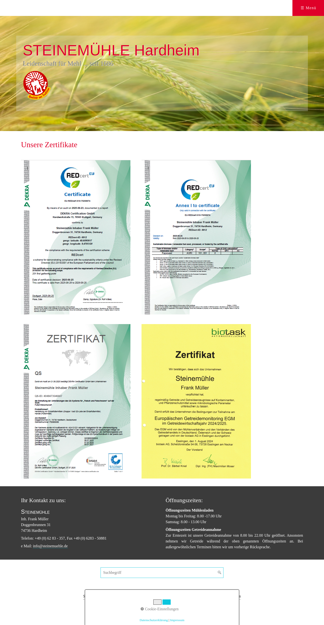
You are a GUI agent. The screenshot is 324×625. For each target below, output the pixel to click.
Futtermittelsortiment (165, 596)
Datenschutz (210, 596)
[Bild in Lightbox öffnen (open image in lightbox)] (75, 237)
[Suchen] (219, 572)
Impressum (232, 596)
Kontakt (192, 596)
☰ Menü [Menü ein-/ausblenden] (308, 8)
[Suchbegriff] (162, 572)
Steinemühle (92, 596)
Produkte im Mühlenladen (126, 596)
